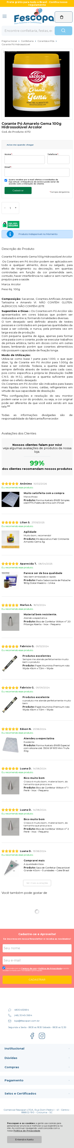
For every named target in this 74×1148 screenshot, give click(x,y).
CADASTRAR (37, 979)
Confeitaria (27, 41)
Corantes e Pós (46, 41)
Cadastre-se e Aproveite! (37, 934)
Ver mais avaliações (37, 882)
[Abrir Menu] (4, 16)
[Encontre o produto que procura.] (63, 30)
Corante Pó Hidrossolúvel (16, 44)
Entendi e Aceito (24, 1139)
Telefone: (53, 154)
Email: (8, 167)
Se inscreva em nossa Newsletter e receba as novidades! (37, 939)
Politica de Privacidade (50, 968)
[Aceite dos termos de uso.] (4, 968)
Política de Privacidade (26, 1131)
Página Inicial (10, 41)
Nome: (9, 154)
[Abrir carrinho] (64, 17)
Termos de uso (29, 968)
